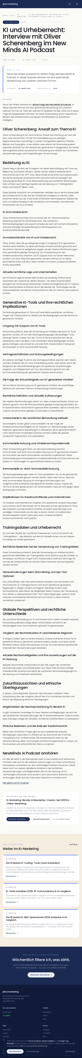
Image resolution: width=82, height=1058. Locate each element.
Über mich (7, 1030)
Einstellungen (70, 1051)
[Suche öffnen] (69, 4)
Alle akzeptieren (15, 1051)
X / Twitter (47, 1033)
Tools (45, 1015)
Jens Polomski (9, 60)
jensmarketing (10, 4)
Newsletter (47, 1012)
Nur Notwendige (33, 1051)
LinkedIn (46, 1030)
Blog (12, 15)
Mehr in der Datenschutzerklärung (33, 1046)
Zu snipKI (6, 1015)
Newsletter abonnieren (18, 819)
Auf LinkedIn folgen (61, 819)
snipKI (5, 1033)
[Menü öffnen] (77, 4)
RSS (44, 1036)
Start (5, 15)
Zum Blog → (74, 844)
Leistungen (7, 1012)
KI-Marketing (21, 15)
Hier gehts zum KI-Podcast (16, 783)
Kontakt (6, 1036)
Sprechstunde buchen (41, 819)
